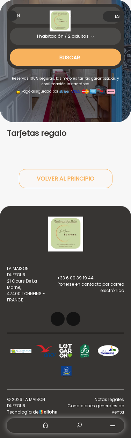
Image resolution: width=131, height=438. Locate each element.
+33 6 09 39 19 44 (71, 278)
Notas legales (109, 399)
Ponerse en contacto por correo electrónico (86, 287)
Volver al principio (65, 179)
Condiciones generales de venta (95, 409)
